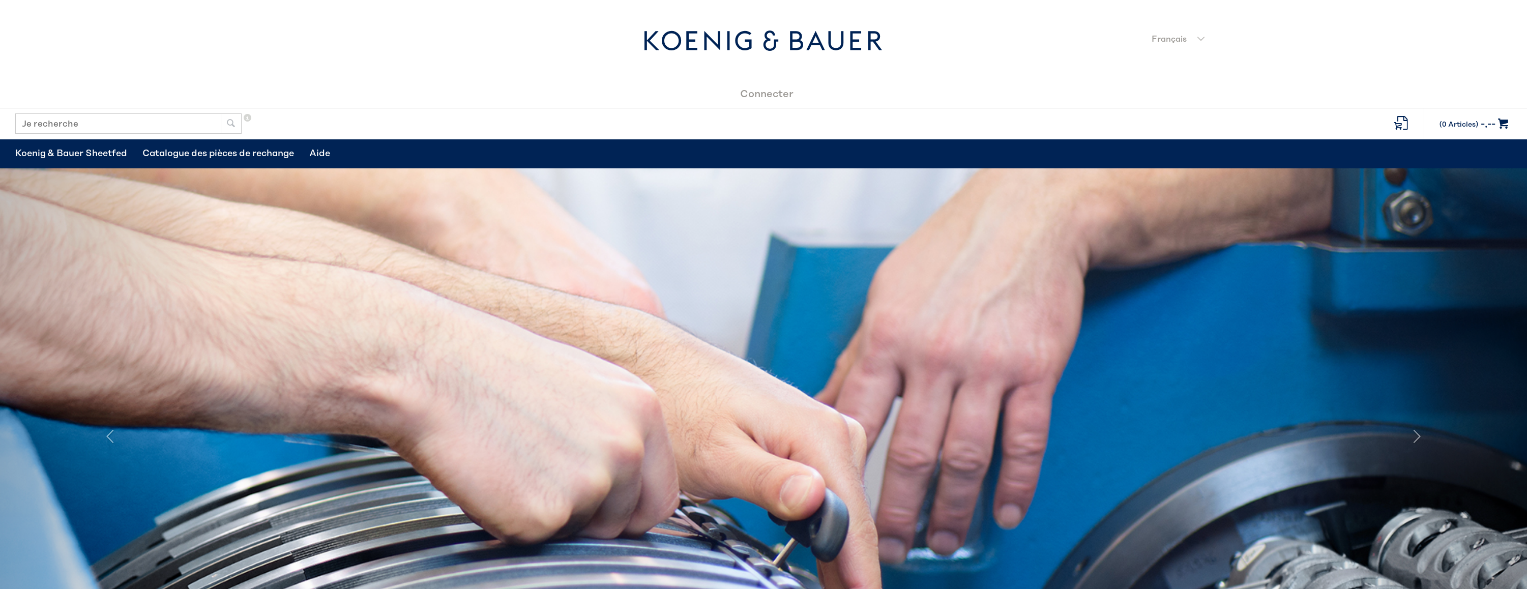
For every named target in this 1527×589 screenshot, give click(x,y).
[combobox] (1329, 40)
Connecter (767, 94)
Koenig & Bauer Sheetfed (71, 153)
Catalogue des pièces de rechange (218, 153)
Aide (319, 153)
